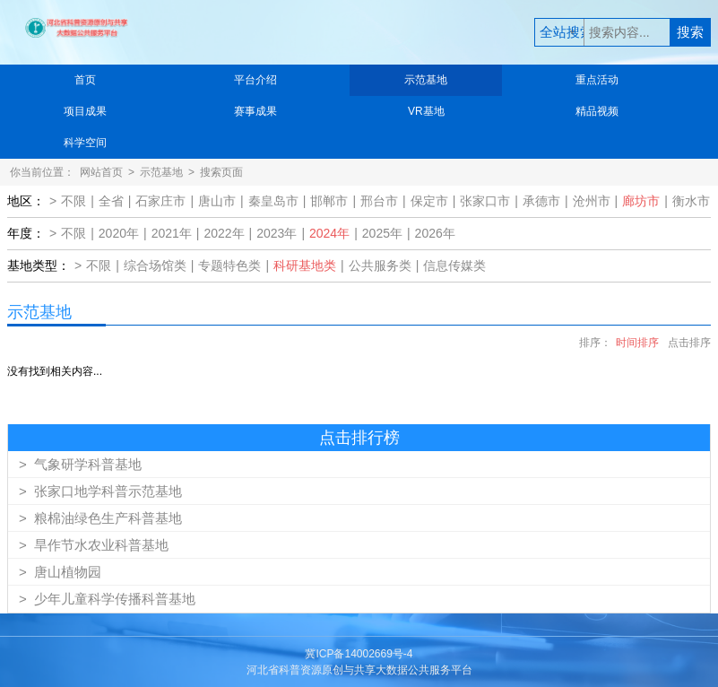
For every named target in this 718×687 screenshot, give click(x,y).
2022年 (223, 233)
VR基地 (426, 111)
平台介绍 (255, 80)
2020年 (119, 233)
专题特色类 (229, 265)
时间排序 (637, 342)
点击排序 (689, 342)
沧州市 (591, 201)
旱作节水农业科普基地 (94, 544)
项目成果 (85, 111)
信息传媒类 (454, 265)
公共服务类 (380, 265)
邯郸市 (329, 201)
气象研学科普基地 (80, 464)
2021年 (171, 233)
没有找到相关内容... (54, 371)
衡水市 (691, 201)
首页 (85, 80)
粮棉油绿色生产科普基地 (100, 518)
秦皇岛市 (273, 201)
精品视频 (597, 111)
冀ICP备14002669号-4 (358, 654)
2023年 (276, 233)
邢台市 (379, 201)
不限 (73, 201)
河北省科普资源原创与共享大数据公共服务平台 (359, 670)
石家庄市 (160, 201)
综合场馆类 (155, 265)
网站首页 (101, 172)
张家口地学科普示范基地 (100, 491)
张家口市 (485, 201)
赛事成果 (255, 111)
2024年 (329, 233)
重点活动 (597, 80)
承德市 (541, 201)
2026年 (435, 233)
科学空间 (85, 142)
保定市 (429, 201)
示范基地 (425, 80)
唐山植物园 (60, 571)
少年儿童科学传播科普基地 (107, 598)
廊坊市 (641, 201)
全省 (111, 201)
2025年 (382, 233)
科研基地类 (304, 265)
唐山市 (217, 201)
